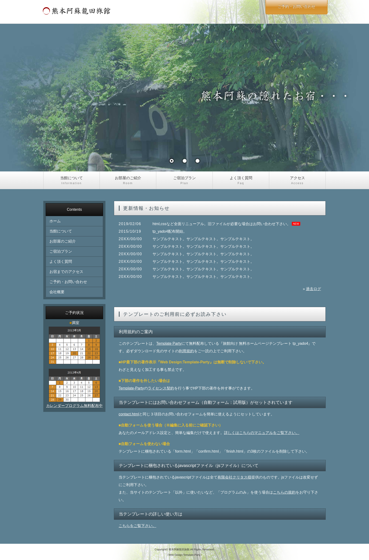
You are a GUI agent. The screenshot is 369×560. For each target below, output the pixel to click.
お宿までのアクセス (66, 272)
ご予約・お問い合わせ (68, 282)
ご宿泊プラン (184, 181)
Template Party (168, 343)
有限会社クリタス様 (234, 477)
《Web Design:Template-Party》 (184, 554)
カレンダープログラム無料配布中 (74, 406)
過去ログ (313, 289)
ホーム (55, 221)
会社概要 (56, 292)
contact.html (129, 414)
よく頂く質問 (241, 181)
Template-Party (131, 388)
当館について (72, 181)
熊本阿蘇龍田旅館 (179, 549)
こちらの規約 (284, 492)
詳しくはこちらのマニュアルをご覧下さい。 (261, 433)
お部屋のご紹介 (128, 181)
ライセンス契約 (161, 388)
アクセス (297, 181)
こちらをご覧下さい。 (137, 526)
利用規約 (186, 351)
